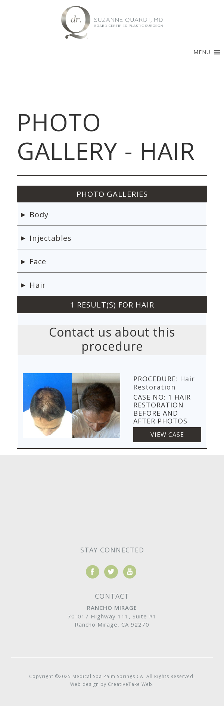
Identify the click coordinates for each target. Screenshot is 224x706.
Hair (37, 285)
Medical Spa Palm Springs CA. (108, 676)
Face (37, 261)
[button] (202, 52)
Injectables (50, 238)
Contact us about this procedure (112, 339)
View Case (167, 435)
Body (39, 214)
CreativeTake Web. (131, 684)
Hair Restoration (164, 382)
